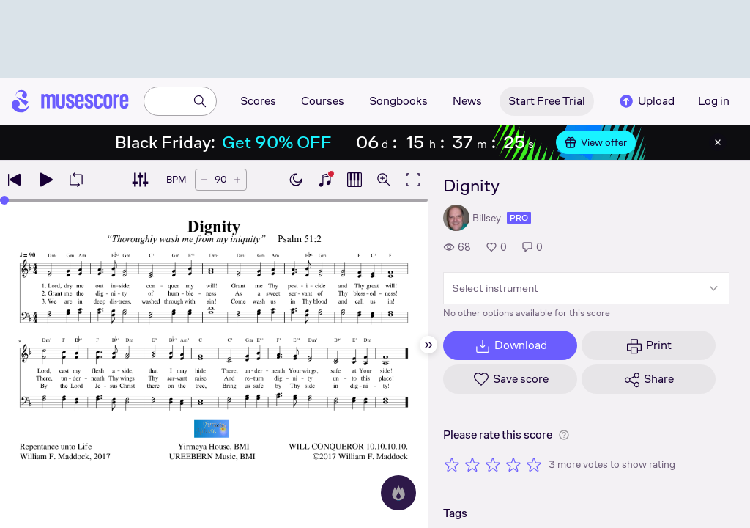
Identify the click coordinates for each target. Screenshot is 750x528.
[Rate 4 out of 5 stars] (513, 464)
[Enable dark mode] (296, 179)
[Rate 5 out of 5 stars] (534, 464)
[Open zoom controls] (383, 179)
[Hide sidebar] (428, 344)
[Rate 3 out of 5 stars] (493, 464)
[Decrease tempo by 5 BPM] (204, 179)
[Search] (200, 101)
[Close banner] (718, 142)
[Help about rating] (564, 435)
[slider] (4, 200)
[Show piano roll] (354, 179)
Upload (646, 101)
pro (519, 218)
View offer (596, 142)
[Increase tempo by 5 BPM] (237, 179)
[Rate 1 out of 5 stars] (452, 464)
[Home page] (70, 101)
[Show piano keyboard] (325, 179)
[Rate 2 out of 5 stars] (472, 464)
